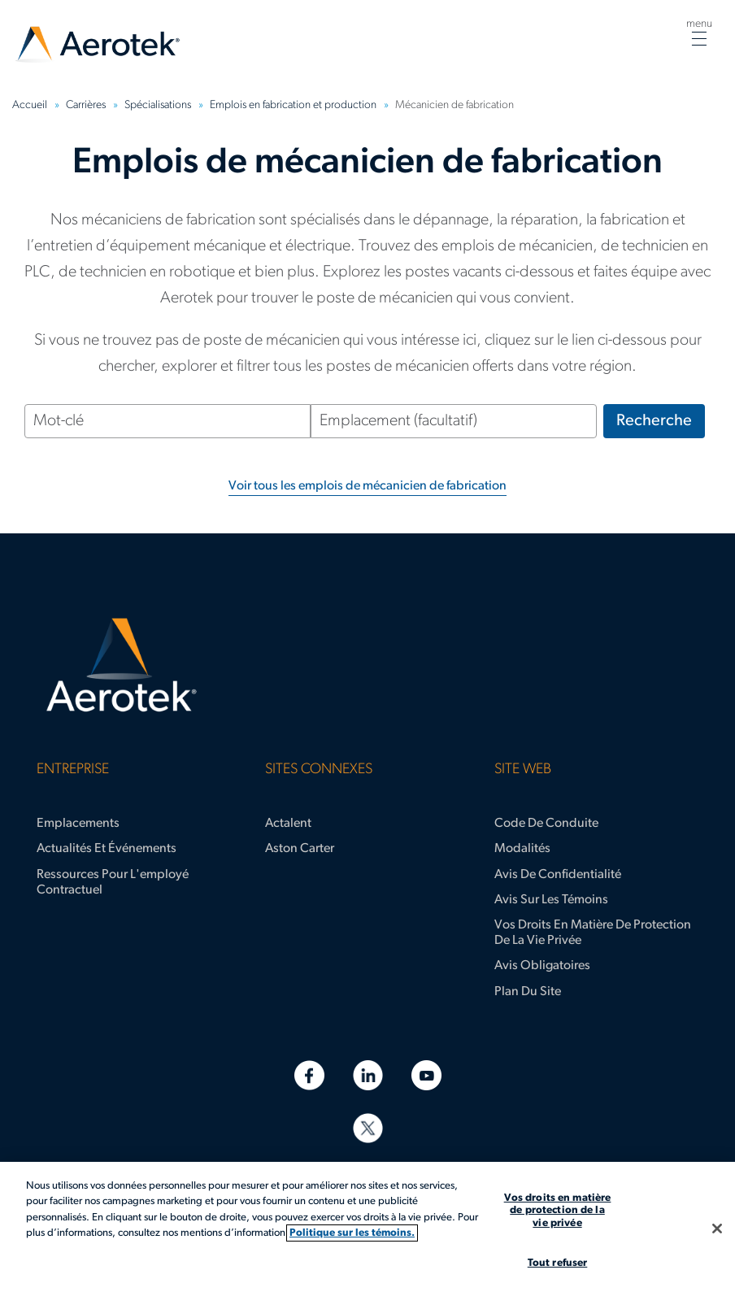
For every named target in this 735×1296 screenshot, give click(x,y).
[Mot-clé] (167, 421)
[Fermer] (717, 1228)
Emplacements (78, 823)
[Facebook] (309, 1075)
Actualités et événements (106, 848)
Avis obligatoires (542, 965)
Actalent (288, 823)
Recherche (654, 421)
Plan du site (527, 991)
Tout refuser (558, 1263)
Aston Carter (299, 848)
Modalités (522, 848)
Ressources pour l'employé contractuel (113, 882)
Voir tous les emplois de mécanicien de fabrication (367, 486)
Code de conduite (546, 823)
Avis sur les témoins (551, 900)
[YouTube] (426, 1075)
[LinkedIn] (368, 1075)
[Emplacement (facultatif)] (454, 421)
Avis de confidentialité (557, 874)
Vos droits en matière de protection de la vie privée (592, 933)
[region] (367, 1229)
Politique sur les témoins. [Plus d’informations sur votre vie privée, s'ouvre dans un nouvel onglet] (352, 1233)
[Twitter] (368, 1128)
